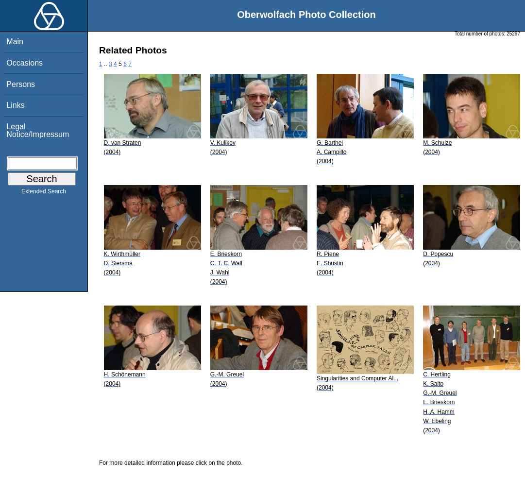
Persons (20, 84)
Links (15, 105)
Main (14, 41)
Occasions (24, 63)
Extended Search (43, 193)
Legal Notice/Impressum (37, 130)
